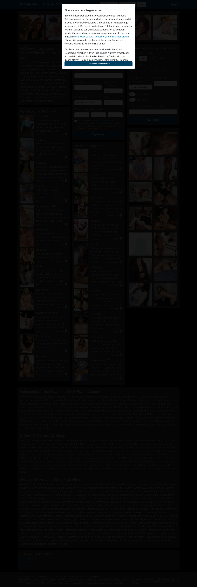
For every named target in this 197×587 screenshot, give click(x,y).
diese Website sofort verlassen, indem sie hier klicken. (101, 36)
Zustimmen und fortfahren (98, 64)
